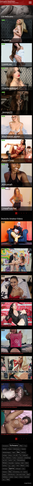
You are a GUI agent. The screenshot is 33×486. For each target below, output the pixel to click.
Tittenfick (23, 449)
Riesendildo (11, 463)
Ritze (21, 445)
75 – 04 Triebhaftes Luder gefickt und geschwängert (12, 299)
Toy (20, 455)
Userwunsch (20, 457)
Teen (4, 479)
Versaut (5, 449)
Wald (22, 463)
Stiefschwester (16, 449)
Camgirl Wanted (27, 483)
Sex (18, 452)
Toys (9, 465)
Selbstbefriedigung (6, 452)
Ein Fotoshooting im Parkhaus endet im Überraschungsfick (14, 272)
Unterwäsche (5, 445)
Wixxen (21, 477)
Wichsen (5, 463)
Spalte (13, 465)
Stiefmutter (26, 477)
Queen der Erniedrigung (6, 245)
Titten (7, 479)
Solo (14, 460)
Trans (25, 445)
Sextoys (10, 455)
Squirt (28, 474)
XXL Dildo (16, 455)
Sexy (10, 471)
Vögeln (13, 452)
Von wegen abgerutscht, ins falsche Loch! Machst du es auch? (14, 434)
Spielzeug (17, 463)
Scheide (11, 477)
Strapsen (4, 474)
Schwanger (5, 468)
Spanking (4, 465)
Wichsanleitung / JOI (17, 471)
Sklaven (22, 465)
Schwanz (14, 445)
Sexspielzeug (27, 457)
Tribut (17, 465)
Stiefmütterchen (11, 474)
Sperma (11, 468)
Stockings (5, 455)
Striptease (5, 471)
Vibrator (10, 449)
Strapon (16, 477)
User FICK (5, 460)
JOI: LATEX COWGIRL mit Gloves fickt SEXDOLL (11, 380)
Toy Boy (14, 457)
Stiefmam (23, 452)
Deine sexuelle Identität (6, 326)
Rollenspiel (18, 468)
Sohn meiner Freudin (21, 474)
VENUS (26, 463)
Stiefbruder (25, 455)
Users (23, 468)
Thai (3, 457)
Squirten (25, 471)
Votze (27, 465)
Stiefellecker (5, 477)
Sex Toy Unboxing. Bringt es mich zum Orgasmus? (12, 353)
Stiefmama (8, 457)
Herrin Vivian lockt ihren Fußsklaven (9, 407)
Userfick (10, 460)
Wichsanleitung (20, 460)
